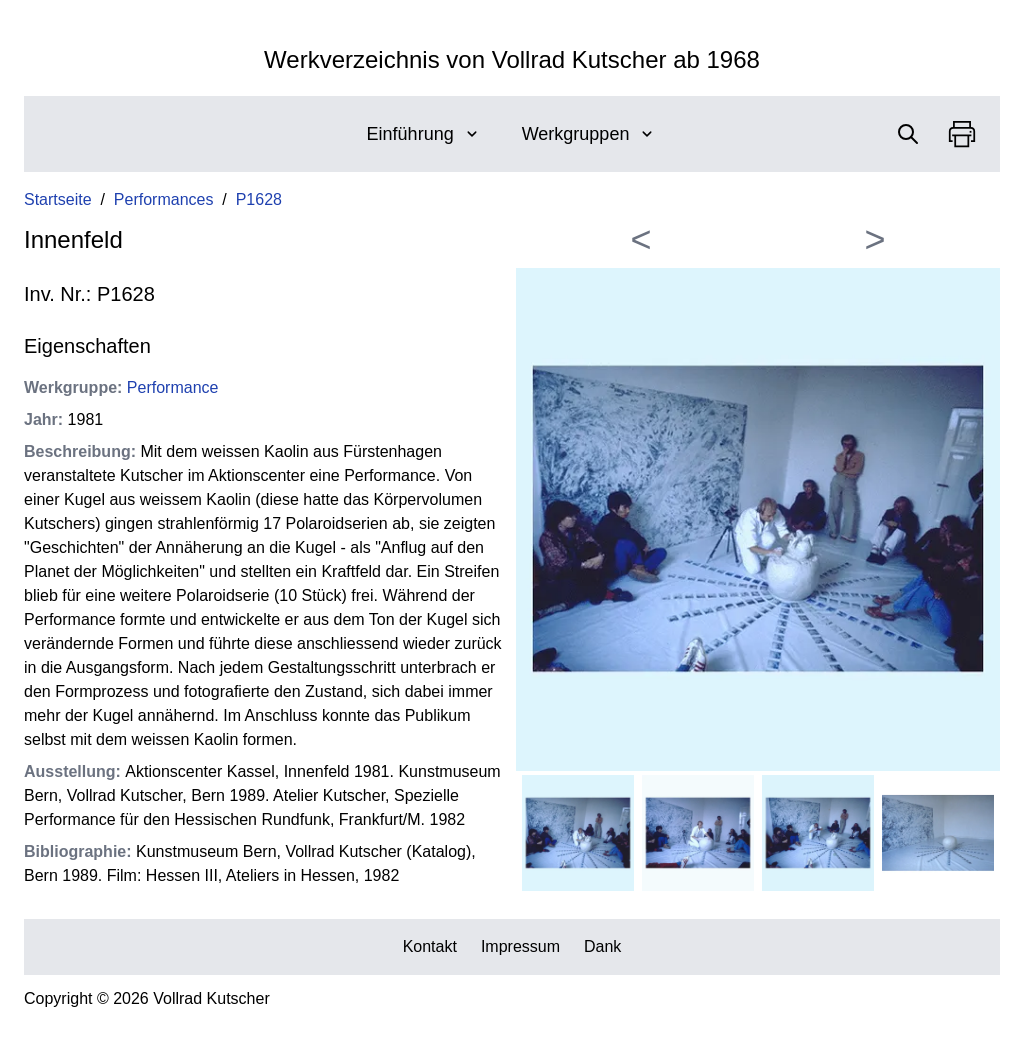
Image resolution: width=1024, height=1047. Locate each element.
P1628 (259, 199)
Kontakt (430, 946)
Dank (602, 946)
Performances (164, 199)
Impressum (520, 946)
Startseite (58, 199)
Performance (173, 387)
